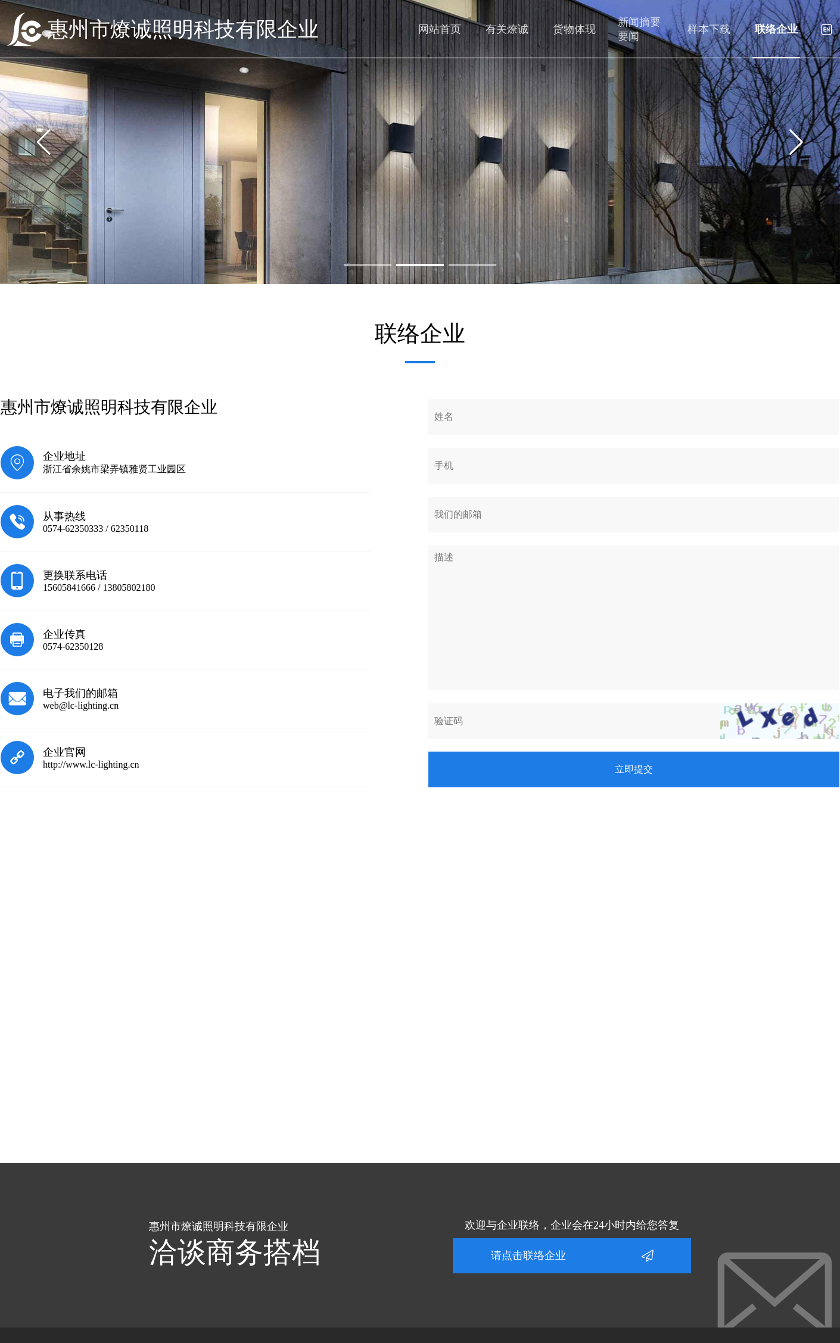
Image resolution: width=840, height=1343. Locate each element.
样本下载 (708, 29)
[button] (367, 265)
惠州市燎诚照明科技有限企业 (183, 29)
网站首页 (439, 29)
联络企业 (776, 29)
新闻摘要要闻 (639, 29)
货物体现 (574, 29)
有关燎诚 (507, 29)
